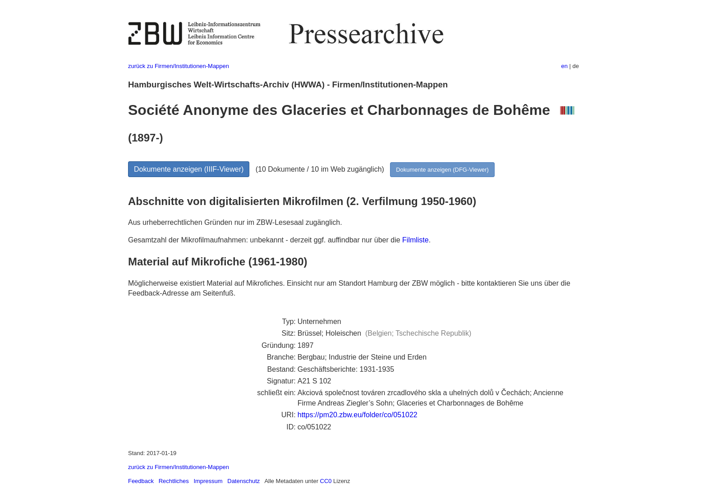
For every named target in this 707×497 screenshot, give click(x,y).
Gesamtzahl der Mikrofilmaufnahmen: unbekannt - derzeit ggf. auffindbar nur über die (265, 240)
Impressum (207, 481)
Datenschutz (243, 481)
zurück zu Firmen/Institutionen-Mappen (178, 66)
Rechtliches (174, 481)
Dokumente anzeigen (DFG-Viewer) (442, 169)
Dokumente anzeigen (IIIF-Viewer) (188, 169)
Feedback (141, 481)
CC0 (326, 481)
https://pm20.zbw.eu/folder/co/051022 (358, 415)
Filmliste (415, 240)
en (564, 66)
